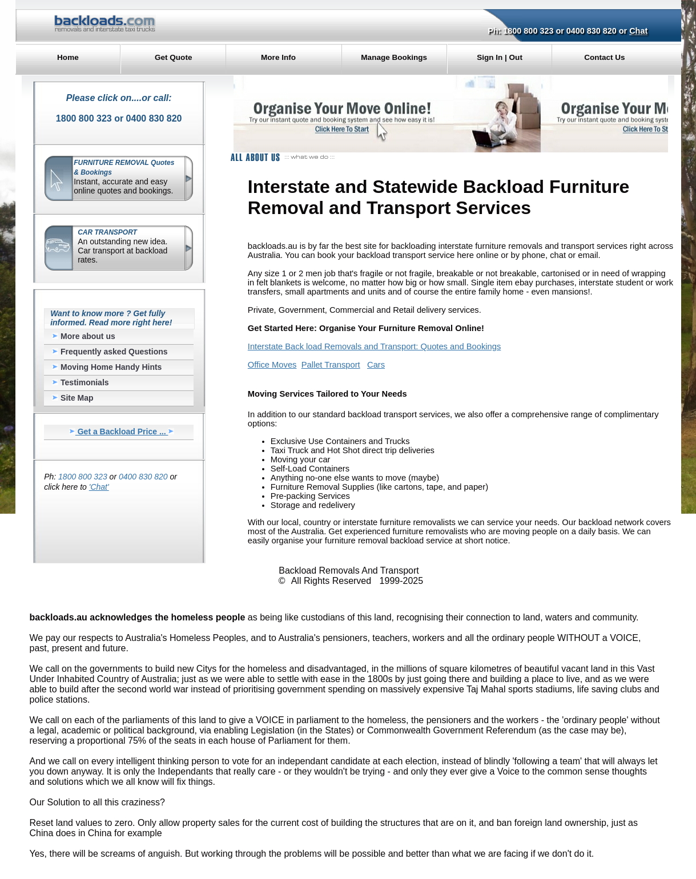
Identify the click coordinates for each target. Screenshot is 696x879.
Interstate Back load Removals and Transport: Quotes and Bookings (374, 346)
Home (68, 57)
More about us (83, 336)
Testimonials (80, 382)
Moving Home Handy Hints (107, 367)
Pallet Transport (330, 364)
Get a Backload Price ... (122, 431)
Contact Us (604, 57)
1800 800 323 (528, 30)
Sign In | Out (499, 57)
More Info (278, 57)
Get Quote (173, 57)
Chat (638, 30)
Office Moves (272, 364)
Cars (376, 364)
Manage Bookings (394, 57)
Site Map (72, 397)
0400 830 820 (591, 30)
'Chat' (99, 486)
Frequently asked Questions (109, 351)
